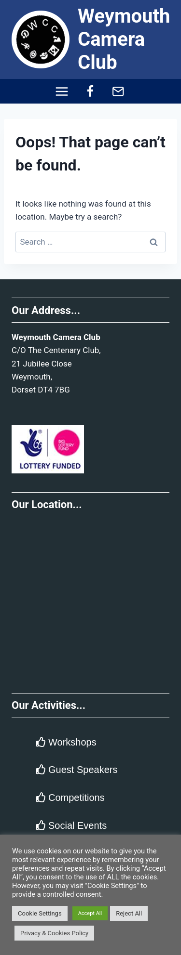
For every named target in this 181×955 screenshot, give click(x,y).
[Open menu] (61, 91)
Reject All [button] (129, 913)
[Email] (118, 91)
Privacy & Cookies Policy (54, 933)
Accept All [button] (90, 913)
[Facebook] (90, 91)
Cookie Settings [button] (40, 913)
